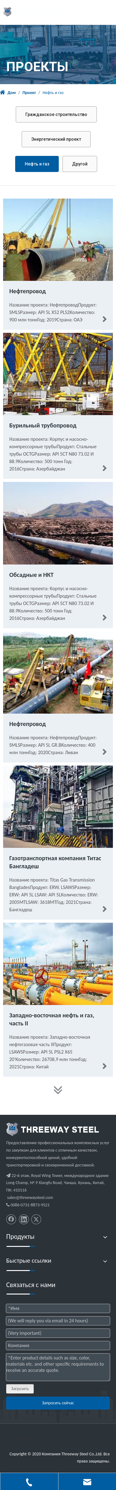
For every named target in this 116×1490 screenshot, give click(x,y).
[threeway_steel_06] (52, 1129)
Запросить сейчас (58, 1403)
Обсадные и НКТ (31, 574)
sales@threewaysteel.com (30, 1197)
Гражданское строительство (56, 114)
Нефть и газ (37, 163)
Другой (80, 163)
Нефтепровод (27, 291)
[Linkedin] (24, 1219)
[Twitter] (36, 1219)
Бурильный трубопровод (42, 425)
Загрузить (20, 1388)
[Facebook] (11, 1219)
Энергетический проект (56, 139)
